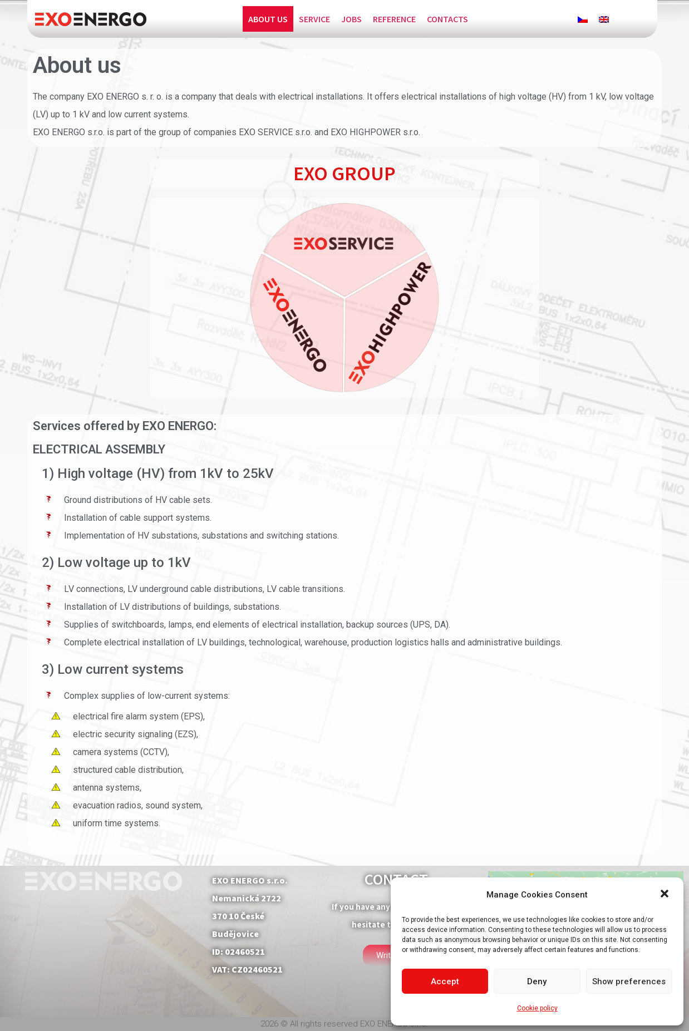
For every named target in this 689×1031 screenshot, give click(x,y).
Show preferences (629, 981)
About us (268, 18)
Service (314, 18)
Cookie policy (537, 1008)
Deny (537, 981)
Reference (394, 18)
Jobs (351, 18)
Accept (445, 981)
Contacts (447, 18)
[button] (665, 894)
